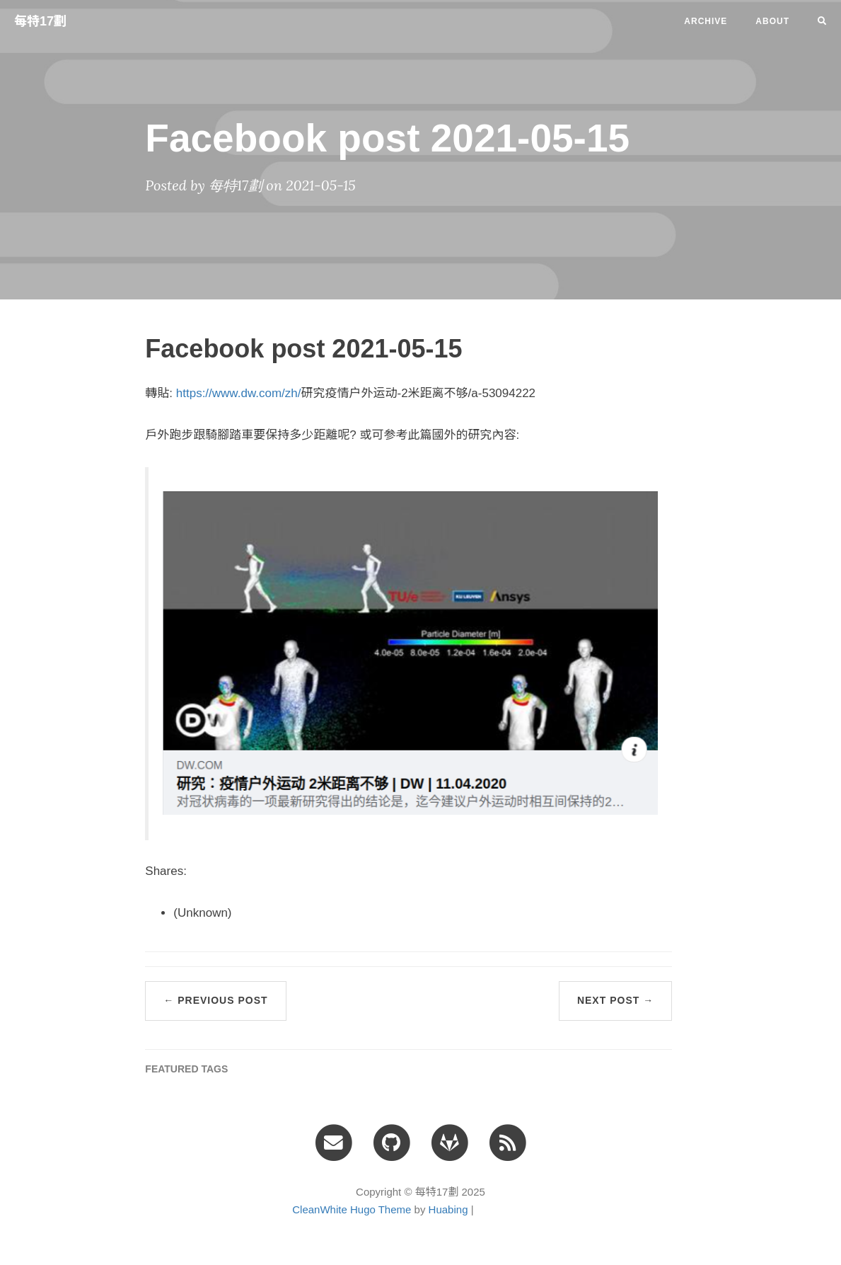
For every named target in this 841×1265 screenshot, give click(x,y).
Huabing (448, 1209)
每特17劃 (40, 21)
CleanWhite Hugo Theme (351, 1209)
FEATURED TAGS (186, 1069)
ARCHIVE (705, 21)
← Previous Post (215, 1000)
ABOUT (772, 21)
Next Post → (615, 1000)
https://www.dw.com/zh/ (238, 393)
